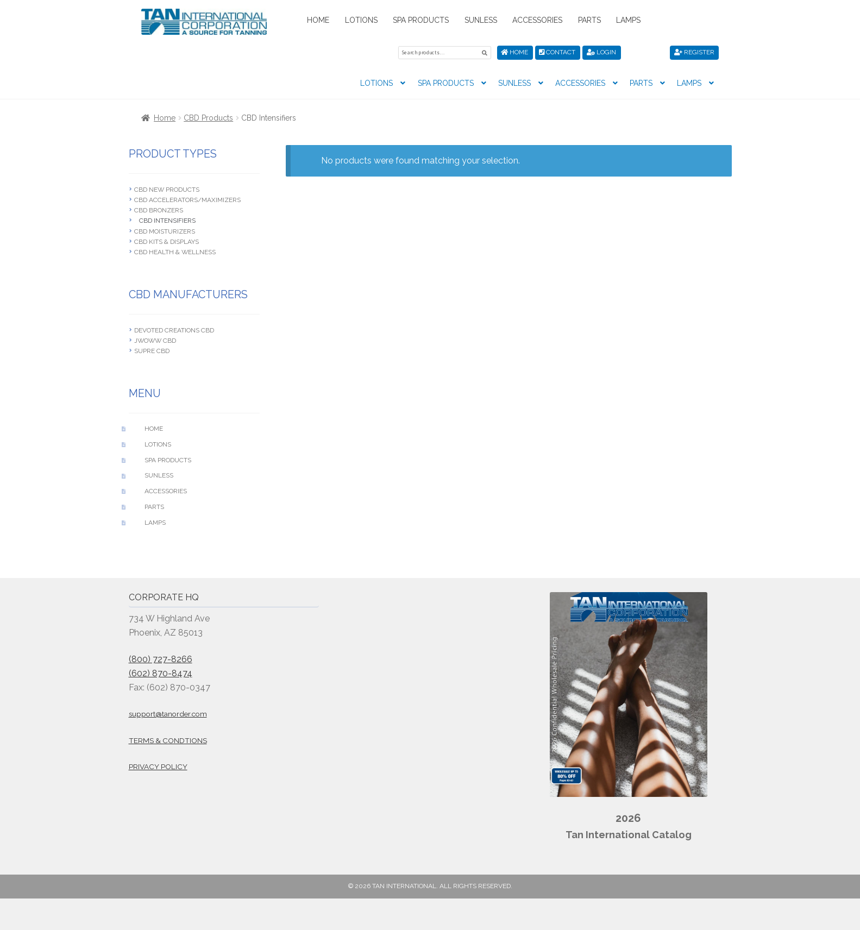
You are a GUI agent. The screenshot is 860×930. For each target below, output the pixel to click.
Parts (589, 20)
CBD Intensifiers (167, 220)
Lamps (628, 20)
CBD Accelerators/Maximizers (187, 199)
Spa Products (421, 20)
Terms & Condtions (168, 739)
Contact (557, 52)
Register (694, 52)
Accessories (537, 20)
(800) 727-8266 (160, 658)
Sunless (480, 20)
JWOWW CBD (155, 340)
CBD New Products (166, 188)
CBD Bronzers (158, 209)
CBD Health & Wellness (175, 251)
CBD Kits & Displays (166, 240)
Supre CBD (152, 350)
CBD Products (208, 116)
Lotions (361, 20)
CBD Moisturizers (164, 230)
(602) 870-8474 (160, 672)
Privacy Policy (158, 766)
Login (601, 52)
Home (318, 20)
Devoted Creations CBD (174, 329)
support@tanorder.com (168, 713)
